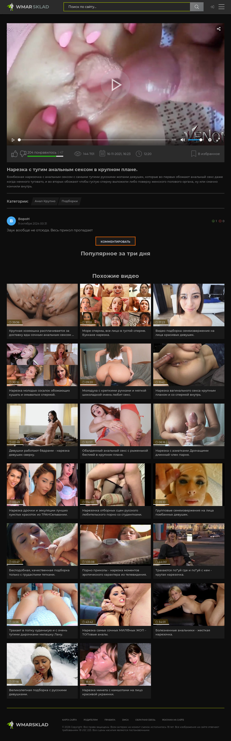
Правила (110, 720)
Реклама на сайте (173, 720)
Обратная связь (145, 720)
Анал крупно (45, 201)
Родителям (91, 720)
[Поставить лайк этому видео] (14, 154)
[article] (42, 311)
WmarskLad (32, 724)
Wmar (32, 7)
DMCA (125, 720)
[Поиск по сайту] (197, 6)
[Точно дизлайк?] (23, 154)
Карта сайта (69, 720)
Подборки (70, 201)
